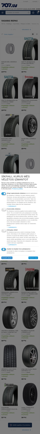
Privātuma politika (17, 189)
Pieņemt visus (33, 258)
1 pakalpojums (12, 227)
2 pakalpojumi (11, 206)
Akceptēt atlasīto (7, 258)
